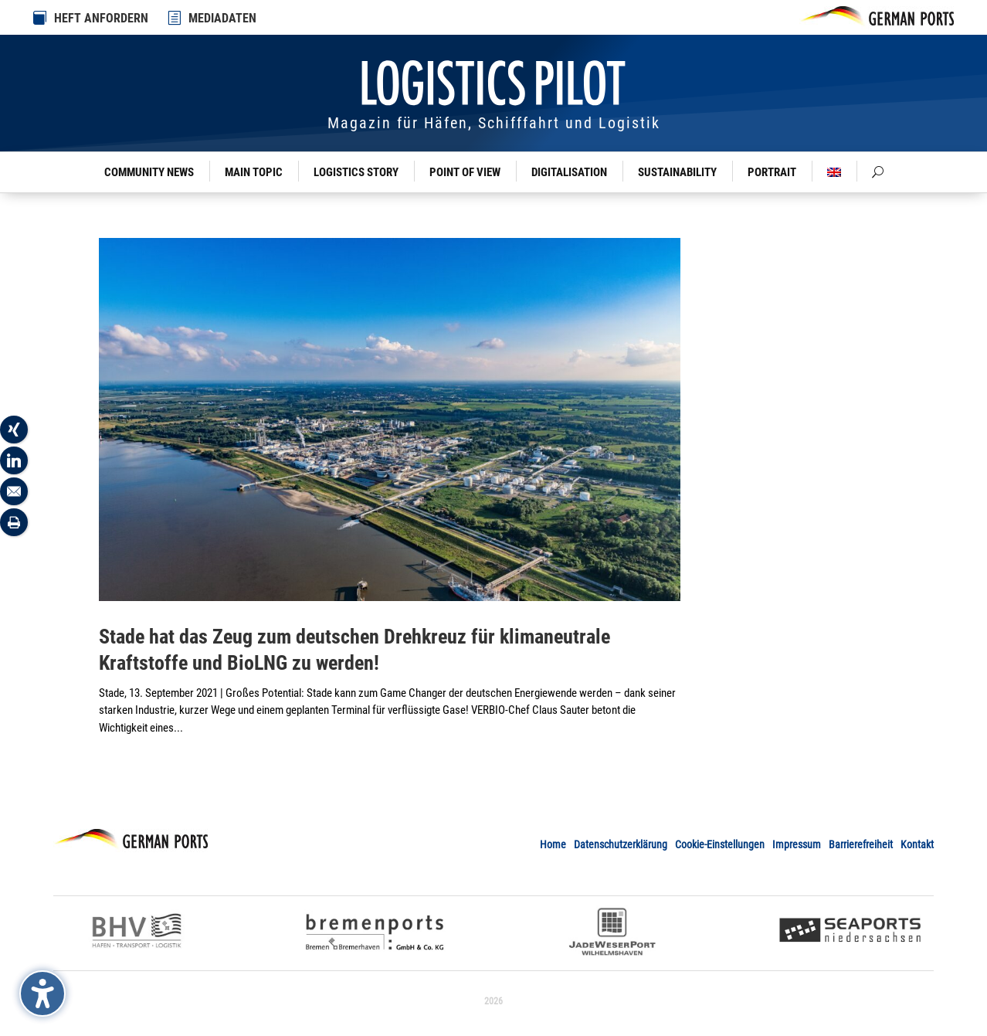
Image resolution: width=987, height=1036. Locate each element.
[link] (175, 18)
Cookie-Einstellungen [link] (720, 844)
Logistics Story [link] (356, 172)
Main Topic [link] (254, 172)
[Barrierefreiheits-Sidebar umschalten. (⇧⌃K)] (42, 993)
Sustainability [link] (677, 172)
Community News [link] (149, 172)
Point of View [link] (464, 172)
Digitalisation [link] (569, 172)
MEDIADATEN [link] (222, 18)
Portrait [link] (772, 172)
